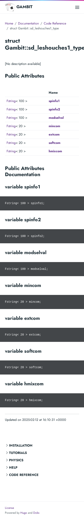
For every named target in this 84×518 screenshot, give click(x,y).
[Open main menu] (77, 7)
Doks (36, 513)
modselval (56, 117)
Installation (20, 445)
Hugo (23, 513)
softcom (54, 142)
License (9, 508)
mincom (54, 126)
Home (9, 23)
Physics (16, 460)
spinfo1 (54, 101)
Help (13, 467)
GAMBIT (18, 7)
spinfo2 (54, 109)
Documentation (28, 23)
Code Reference (24, 474)
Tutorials (18, 452)
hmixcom (55, 151)
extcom (54, 134)
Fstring (11, 101)
